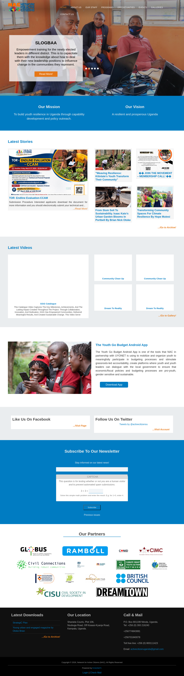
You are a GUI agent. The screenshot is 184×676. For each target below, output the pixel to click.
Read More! (46, 74)
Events (143, 7)
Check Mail (95, 672)
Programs (107, 7)
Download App (114, 384)
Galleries (157, 7)
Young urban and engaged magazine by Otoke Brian (33, 629)
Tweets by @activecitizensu (133, 424)
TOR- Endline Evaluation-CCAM (28, 198)
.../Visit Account (160, 429)
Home (63, 7)
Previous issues (92, 515)
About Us (76, 7)
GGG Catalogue (48, 303)
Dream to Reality (113, 308)
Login (85, 672)
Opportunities (126, 7)
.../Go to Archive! (167, 227)
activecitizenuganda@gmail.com (147, 649)
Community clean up (113, 278)
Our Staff (91, 7)
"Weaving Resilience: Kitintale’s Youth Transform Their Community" (112, 176)
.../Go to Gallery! (167, 315)
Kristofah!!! (96, 668)
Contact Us (67, 14)
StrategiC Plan (20, 622)
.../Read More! (80, 208)
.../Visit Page (79, 426)
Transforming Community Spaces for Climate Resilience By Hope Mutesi (153, 213)
